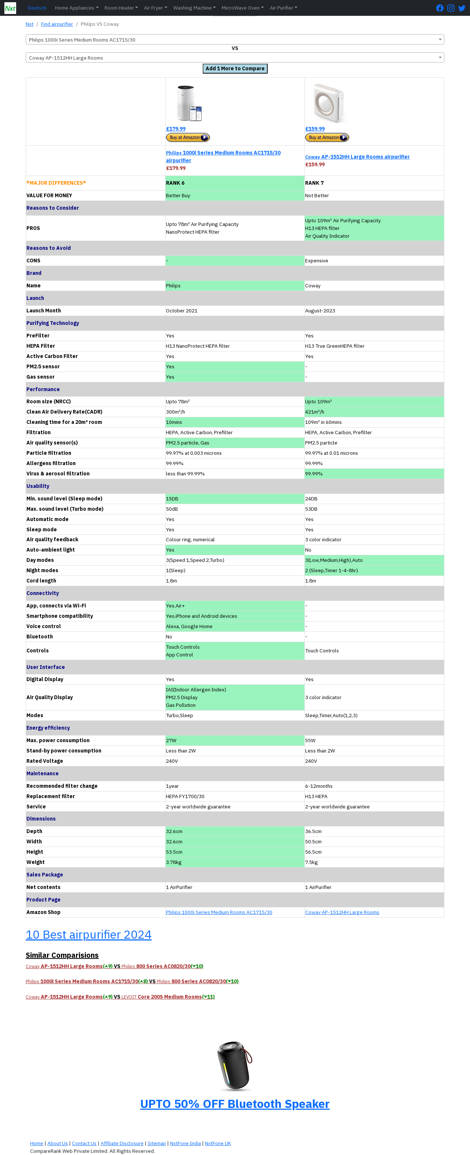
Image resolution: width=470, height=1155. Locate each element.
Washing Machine (192, 7)
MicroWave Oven (241, 7)
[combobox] (235, 39)
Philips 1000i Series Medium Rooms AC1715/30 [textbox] (82, 39)
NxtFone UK (218, 1143)
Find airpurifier (57, 24)
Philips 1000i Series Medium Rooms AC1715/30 (219, 912)
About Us (57, 1143)
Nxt (29, 24)
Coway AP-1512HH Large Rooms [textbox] (66, 57)
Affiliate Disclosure (122, 1143)
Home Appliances (74, 7)
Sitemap (157, 1143)
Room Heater (119, 7)
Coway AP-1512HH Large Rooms (342, 912)
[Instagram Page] (452, 8)
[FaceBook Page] (441, 8)
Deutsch (37, 7)
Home (36, 1143)
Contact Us (84, 1143)
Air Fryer (153, 7)
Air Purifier (281, 7)
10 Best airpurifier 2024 (89, 934)
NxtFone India (185, 1143)
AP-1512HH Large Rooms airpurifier (357, 156)
